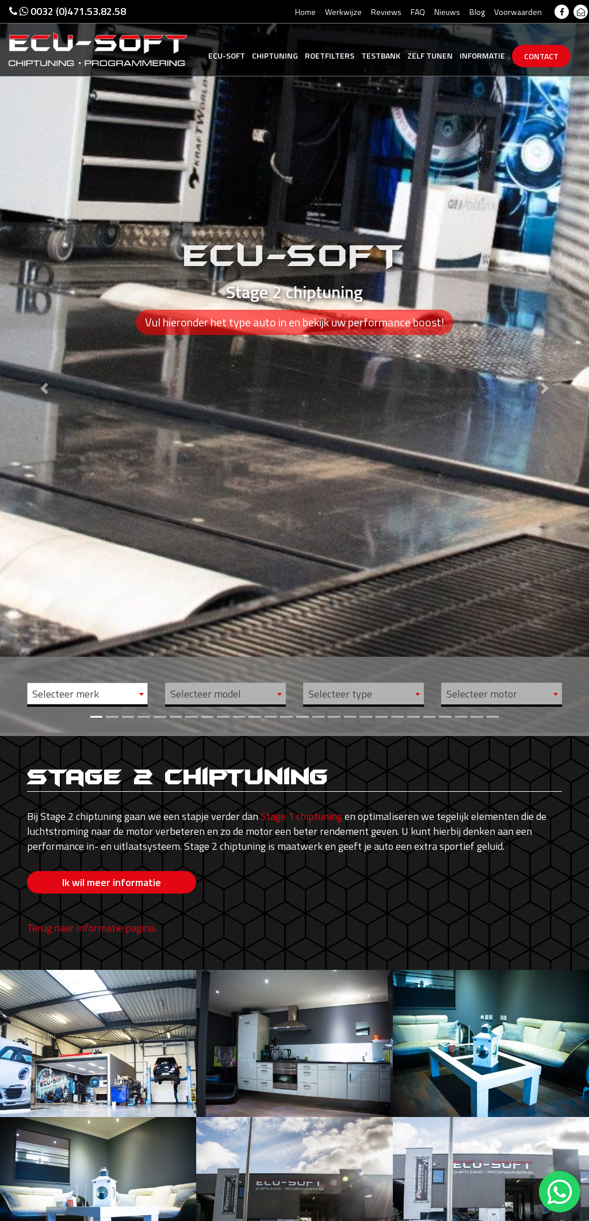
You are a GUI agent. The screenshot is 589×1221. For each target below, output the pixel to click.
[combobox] (87, 693)
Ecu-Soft (226, 55)
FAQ (418, 12)
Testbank (380, 55)
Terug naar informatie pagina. (91, 918)
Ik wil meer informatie (111, 882)
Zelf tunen (430, 55)
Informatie (482, 55)
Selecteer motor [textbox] (481, 694)
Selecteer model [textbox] (205, 694)
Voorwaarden (518, 12)
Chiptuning (275, 55)
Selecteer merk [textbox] (65, 694)
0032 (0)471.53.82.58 (67, 11)
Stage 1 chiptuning (301, 816)
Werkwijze (343, 12)
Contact (541, 56)
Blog (477, 12)
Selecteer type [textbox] (340, 694)
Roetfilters (329, 55)
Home (305, 12)
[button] (44, 366)
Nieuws (447, 12)
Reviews (386, 12)
